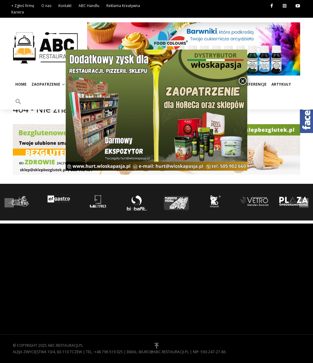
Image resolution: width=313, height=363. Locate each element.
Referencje (255, 84)
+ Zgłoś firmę (22, 5)
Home (21, 84)
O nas (46, 5)
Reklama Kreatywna (123, 5)
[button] (18, 101)
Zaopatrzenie (45, 84)
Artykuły (281, 84)
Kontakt (65, 5)
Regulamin (172, 266)
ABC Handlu (89, 5)
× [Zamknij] (243, 81)
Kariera (17, 12)
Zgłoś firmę (173, 285)
